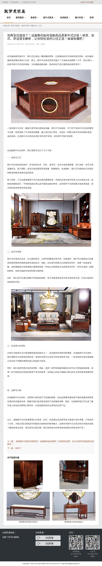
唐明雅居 (20, 17)
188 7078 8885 (10, 537)
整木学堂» (26, 26)
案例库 (34, 17)
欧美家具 (65, 17)
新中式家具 (49, 17)
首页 (9, 17)
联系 (92, 17)
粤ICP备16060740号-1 (53, 563)
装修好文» (34, 26)
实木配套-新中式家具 (29, 2)
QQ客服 (49, 537)
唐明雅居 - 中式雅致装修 (10, 2)
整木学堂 (80, 17)
